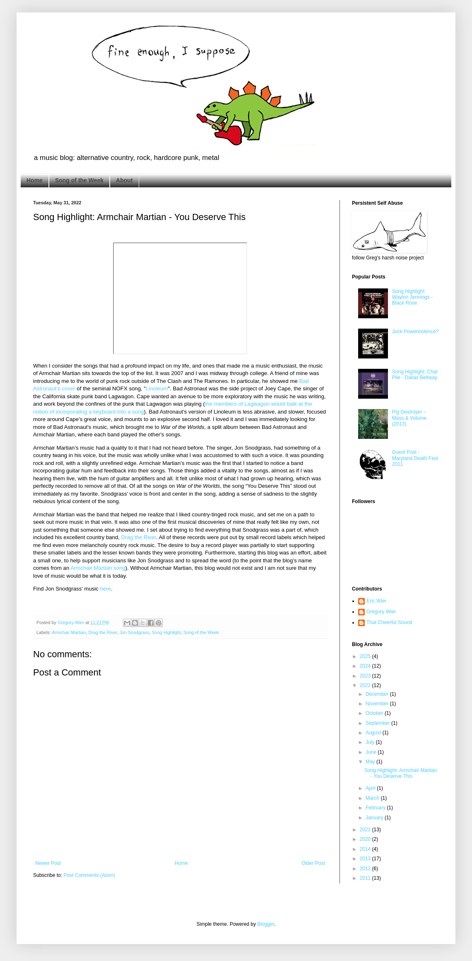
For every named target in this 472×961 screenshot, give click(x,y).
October (375, 713)
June (372, 752)
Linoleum (157, 388)
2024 (366, 666)
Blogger (265, 924)
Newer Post (48, 863)
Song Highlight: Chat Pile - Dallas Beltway (415, 374)
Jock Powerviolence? (415, 331)
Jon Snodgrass (134, 632)
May (371, 762)
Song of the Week (79, 180)
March (373, 798)
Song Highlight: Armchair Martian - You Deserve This (400, 773)
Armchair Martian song (97, 568)
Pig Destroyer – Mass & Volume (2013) (409, 418)
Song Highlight (166, 632)
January (375, 818)
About (124, 180)
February (376, 808)
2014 (366, 849)
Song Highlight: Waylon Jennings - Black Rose (412, 297)
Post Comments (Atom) (89, 875)
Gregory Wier (381, 612)
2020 (366, 839)
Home (34, 180)
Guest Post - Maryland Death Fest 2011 (415, 458)
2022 (366, 685)
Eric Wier (376, 601)
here (105, 589)
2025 (366, 656)
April (371, 788)
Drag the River (138, 537)
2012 (366, 868)
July (371, 742)
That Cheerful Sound (389, 622)
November (378, 704)
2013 (366, 859)
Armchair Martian (69, 632)
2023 (366, 676)
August (374, 733)
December (378, 694)
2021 (366, 830)
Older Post (313, 863)
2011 (366, 878)
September (378, 723)
